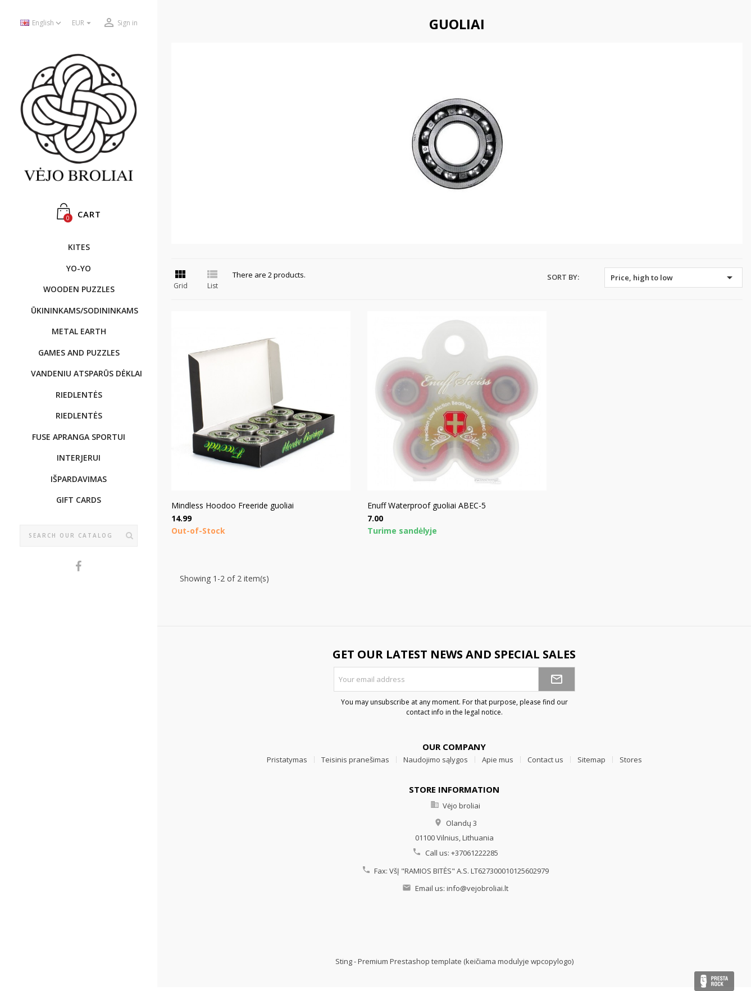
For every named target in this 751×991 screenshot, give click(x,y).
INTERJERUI (79, 457)
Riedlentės (79, 394)
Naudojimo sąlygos (435, 759)
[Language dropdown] (41, 23)
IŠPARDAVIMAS (79, 479)
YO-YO (78, 268)
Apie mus (497, 759)
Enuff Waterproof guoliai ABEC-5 (426, 505)
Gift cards (78, 499)
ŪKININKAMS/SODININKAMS (84, 310)
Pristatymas (287, 759)
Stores (631, 759)
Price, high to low (673, 277)
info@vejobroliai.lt (477, 888)
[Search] (79, 536)
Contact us (545, 759)
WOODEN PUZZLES (79, 289)
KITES (79, 247)
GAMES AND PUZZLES (79, 352)
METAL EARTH (79, 331)
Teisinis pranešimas (355, 759)
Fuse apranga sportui (78, 436)
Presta (714, 981)
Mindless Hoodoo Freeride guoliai (232, 505)
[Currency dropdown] (83, 23)
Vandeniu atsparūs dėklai (84, 373)
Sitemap (591, 759)
